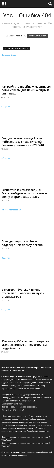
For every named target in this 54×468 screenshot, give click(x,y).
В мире (4, 210)
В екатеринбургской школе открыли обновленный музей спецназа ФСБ (22, 293)
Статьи (14, 55)
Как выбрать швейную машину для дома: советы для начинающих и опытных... (26, 90)
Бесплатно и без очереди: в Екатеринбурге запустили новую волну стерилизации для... (24, 193)
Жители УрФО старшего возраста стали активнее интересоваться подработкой (25, 344)
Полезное (5, 55)
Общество (5, 106)
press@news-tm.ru (15, 404)
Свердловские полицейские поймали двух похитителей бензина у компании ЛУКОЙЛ (22, 141)
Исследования (15, 210)
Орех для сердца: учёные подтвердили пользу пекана (22, 243)
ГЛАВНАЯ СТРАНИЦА (37, 36)
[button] (49, 4)
